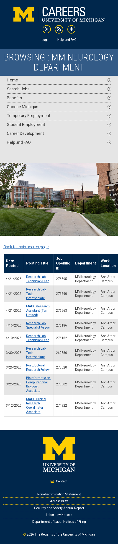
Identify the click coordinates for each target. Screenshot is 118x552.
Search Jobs (59, 88)
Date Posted (12, 263)
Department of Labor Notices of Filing (59, 521)
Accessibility (59, 501)
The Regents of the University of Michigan (65, 534)
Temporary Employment (59, 115)
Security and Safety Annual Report (59, 508)
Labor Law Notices (59, 515)
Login (45, 40)
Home (59, 80)
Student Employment (59, 124)
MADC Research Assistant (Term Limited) (38, 310)
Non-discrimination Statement (59, 494)
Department (85, 263)
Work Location (108, 263)
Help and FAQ (67, 40)
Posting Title (37, 263)
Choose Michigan (59, 106)
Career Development (59, 133)
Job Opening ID (63, 263)
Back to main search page (26, 246)
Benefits (59, 97)
